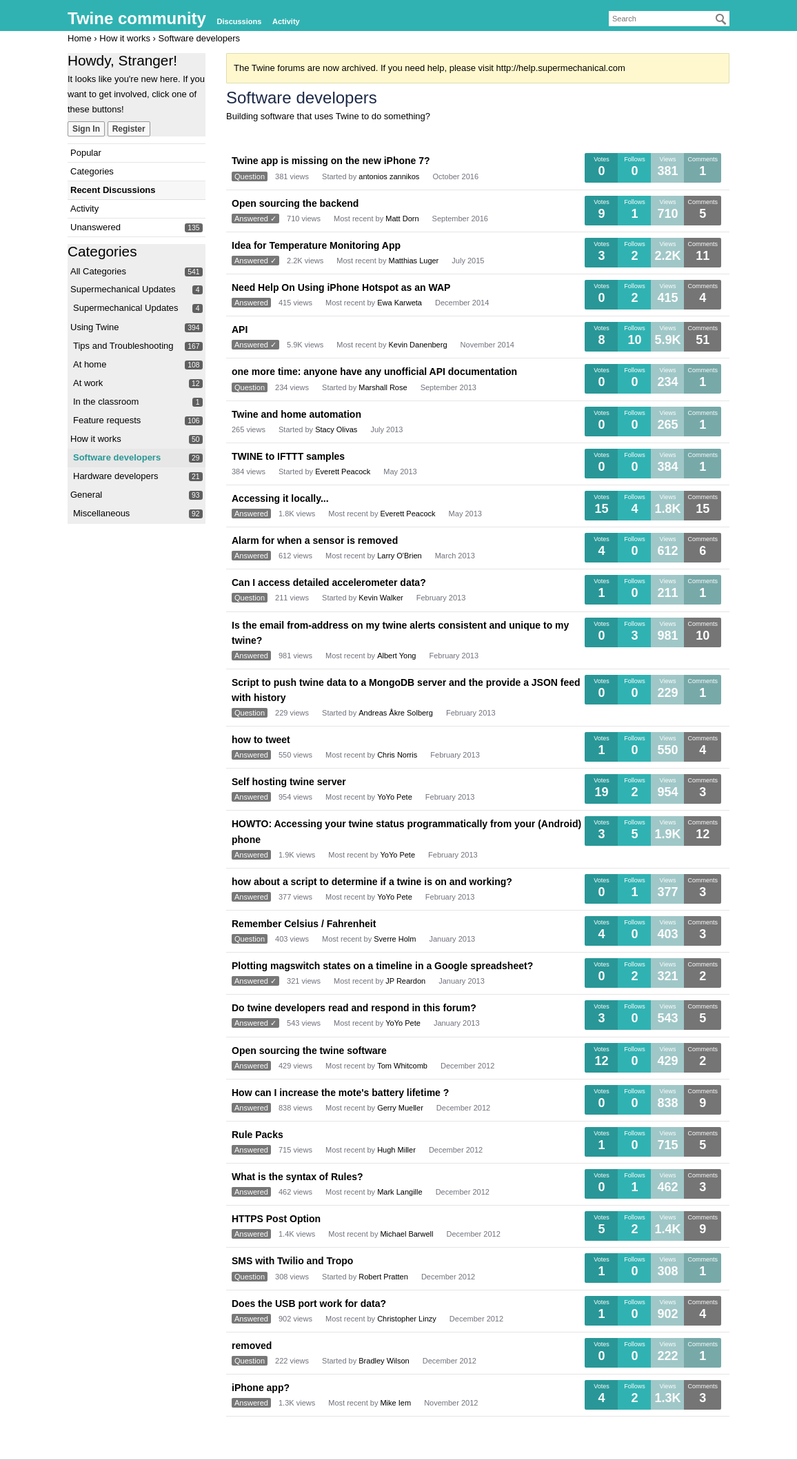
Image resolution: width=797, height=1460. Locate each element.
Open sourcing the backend (295, 203)
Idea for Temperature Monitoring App (316, 245)
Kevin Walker (381, 598)
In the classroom (106, 401)
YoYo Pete (394, 797)
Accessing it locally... (280, 498)
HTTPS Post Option (276, 1218)
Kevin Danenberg (418, 345)
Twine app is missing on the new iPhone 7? (331, 160)
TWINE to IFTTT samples (288, 456)
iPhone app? (261, 1387)
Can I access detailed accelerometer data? (329, 582)
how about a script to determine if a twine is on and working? (372, 881)
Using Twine (94, 327)
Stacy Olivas (336, 429)
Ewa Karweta (399, 302)
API (240, 329)
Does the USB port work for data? (309, 1303)
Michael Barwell (406, 1234)
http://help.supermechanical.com (560, 68)
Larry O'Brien (399, 555)
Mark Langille (399, 1192)
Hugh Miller (396, 1150)
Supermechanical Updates (122, 289)
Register (128, 129)
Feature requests (107, 420)
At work (88, 383)
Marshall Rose (383, 387)
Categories (92, 171)
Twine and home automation (296, 414)
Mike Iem (395, 1403)
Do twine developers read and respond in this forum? (354, 1007)
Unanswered (95, 227)
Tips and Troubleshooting (123, 346)
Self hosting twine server (289, 781)
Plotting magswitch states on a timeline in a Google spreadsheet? (382, 965)
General (86, 494)
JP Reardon (405, 981)
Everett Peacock (342, 471)
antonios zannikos (389, 176)
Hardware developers (116, 476)
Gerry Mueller (400, 1108)
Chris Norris (397, 755)
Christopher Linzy (406, 1319)
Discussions (239, 21)
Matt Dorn (401, 218)
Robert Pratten (383, 1277)
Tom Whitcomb (402, 1066)
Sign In (86, 129)
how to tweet (261, 739)
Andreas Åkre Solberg (396, 713)
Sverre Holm (395, 939)
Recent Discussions (113, 190)
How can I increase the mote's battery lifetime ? (340, 1092)
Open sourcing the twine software (309, 1050)
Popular (85, 153)
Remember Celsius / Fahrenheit (304, 923)
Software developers (117, 457)
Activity (286, 21)
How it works (95, 439)
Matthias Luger (414, 260)
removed (252, 1345)
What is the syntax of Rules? (297, 1176)
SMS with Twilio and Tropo (292, 1260)
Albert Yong (396, 655)
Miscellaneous (101, 513)
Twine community (137, 18)
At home (89, 364)
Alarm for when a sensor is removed (315, 540)
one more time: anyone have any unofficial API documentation (374, 371)
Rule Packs (257, 1134)
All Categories (98, 271)
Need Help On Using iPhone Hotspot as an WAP (341, 287)
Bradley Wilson (384, 1361)
